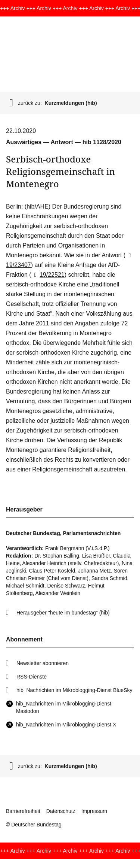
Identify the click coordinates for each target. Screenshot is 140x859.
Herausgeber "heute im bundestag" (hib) (63, 613)
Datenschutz (60, 811)
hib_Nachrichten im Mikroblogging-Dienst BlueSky (74, 690)
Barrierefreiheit (23, 811)
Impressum (94, 811)
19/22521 (48, 274)
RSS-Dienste (31, 677)
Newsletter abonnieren (42, 663)
